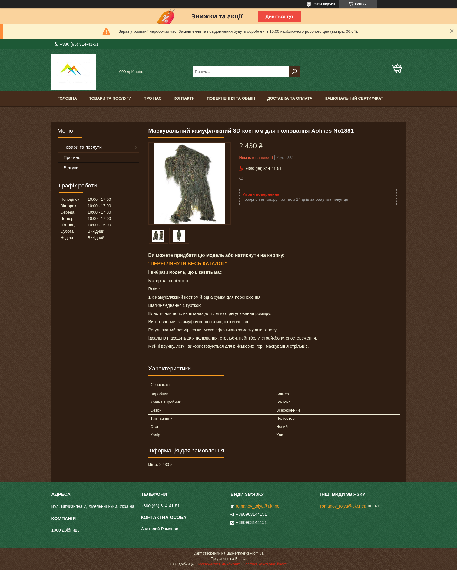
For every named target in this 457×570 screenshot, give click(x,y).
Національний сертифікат (354, 98)
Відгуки (71, 167)
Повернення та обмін (231, 98)
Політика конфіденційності (265, 564)
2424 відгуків (325, 4)
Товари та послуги (110, 98)
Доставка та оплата (289, 98)
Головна (67, 98)
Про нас (152, 98)
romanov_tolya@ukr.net (258, 506)
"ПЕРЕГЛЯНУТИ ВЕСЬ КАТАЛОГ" (187, 263)
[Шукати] (294, 71)
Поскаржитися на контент (218, 564)
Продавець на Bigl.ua (228, 559)
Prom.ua (256, 553)
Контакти (184, 98)
